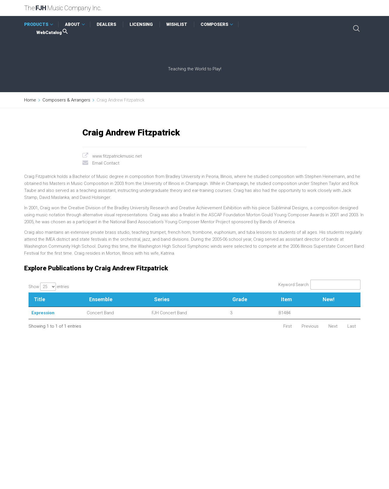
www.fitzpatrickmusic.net (117, 156)
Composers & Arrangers (66, 100)
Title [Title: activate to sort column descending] (39, 299)
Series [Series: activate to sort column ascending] (161, 299)
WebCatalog (52, 32)
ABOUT (72, 24)
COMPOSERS (214, 24)
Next (332, 326)
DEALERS (106, 24)
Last (351, 326)
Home (30, 100)
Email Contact (105, 163)
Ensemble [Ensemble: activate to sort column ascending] (100, 299)
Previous (310, 326)
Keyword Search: (319, 285)
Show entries (49, 287)
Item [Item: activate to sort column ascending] (286, 299)
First (287, 326)
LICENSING (141, 24)
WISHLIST (176, 24)
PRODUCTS (36, 24)
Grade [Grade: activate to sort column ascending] (239, 299)
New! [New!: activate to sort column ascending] (329, 299)
